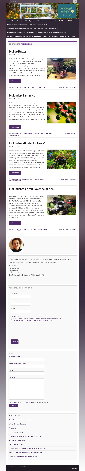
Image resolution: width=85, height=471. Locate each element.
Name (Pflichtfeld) (26, 358)
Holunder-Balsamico (22, 95)
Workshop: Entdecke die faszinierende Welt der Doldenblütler (24, 36)
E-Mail (14, 308)
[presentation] (19, 331)
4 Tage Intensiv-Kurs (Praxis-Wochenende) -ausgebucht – (52, 32)
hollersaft (30, 179)
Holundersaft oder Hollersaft (27, 143)
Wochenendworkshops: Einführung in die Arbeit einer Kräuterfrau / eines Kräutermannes (31, 28)
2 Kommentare (71, 133)
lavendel (17, 231)
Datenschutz (15, 316)
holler (21, 87)
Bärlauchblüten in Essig (16, 444)
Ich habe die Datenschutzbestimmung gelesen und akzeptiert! (32, 320)
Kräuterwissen (53, 36)
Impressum (73, 467)
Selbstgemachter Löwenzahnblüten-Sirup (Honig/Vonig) (25, 436)
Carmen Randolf (65, 36)
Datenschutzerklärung (26, 402)
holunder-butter (42, 87)
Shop (45, 36)
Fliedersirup (12, 428)
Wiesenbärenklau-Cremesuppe (18, 424)
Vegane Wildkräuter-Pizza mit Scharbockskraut (23, 456)
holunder (34, 87)
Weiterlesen (15, 81)
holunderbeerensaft (15, 180)
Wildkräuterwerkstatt (13, 21)
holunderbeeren (39, 179)
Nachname (14, 293)
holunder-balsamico (46, 133)
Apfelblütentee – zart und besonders (20, 420)
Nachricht (26, 388)
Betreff (26, 372)
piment (15, 135)
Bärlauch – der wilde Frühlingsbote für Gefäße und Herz (25, 452)
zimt (19, 135)
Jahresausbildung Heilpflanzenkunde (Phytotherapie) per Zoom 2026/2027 (28, 24)
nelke (10, 135)
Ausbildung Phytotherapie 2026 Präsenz (33, 21)
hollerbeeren (23, 179)
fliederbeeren (15, 87)
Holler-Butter (17, 51)
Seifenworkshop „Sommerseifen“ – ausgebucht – (20, 32)
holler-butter (27, 87)
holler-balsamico (28, 133)
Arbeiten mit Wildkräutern (17, 440)
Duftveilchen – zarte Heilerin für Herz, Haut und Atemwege (27, 448)
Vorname (14, 301)
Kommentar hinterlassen (68, 87)
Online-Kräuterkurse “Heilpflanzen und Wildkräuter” (62, 21)
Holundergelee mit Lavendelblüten (31, 189)
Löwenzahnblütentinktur (16, 432)
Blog (74, 36)
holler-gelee (27, 229)
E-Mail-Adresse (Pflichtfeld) (26, 365)
